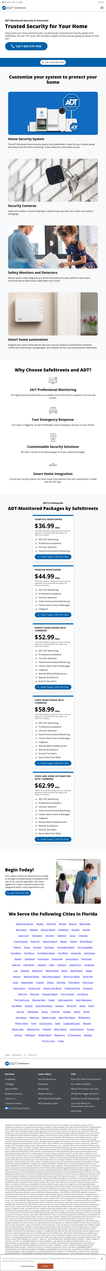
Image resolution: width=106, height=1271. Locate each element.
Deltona (17, 947)
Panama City (34, 988)
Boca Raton (21, 929)
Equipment (43, 1084)
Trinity (61, 1041)
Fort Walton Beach (46, 953)
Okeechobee (27, 982)
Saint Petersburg (84, 1000)
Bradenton (63, 929)
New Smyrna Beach (51, 976)
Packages (9, 1084)
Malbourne (59, 1035)
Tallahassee (32, 1011)
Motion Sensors (45, 1093)
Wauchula (34, 1017)
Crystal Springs (21, 941)
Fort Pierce (29, 953)
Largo (51, 965)
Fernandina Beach (65, 947)
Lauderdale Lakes (71, 1023)
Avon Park (51, 924)
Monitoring (43, 1088)
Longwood (89, 965)
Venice (86, 1011)
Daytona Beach (50, 941)
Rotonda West (39, 1000)
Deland (73, 941)
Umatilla (67, 1011)
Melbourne (37, 970)
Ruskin (52, 1000)
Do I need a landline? (81, 1084)
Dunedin (37, 947)
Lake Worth (28, 965)
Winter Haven (21, 1023)
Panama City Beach (52, 988)
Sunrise (90, 1029)
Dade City (35, 941)
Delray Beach (86, 941)
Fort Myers (16, 953)
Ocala (15, 982)
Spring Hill (71, 1006)
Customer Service (13, 1103)
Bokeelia (34, 929)
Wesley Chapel (49, 1017)
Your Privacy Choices (17, 1108)
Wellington (30, 1035)
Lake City (16, 965)
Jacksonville (57, 959)
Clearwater (37, 935)
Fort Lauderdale (85, 947)
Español (101, 2)
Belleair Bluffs (45, 1035)
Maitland (25, 970)
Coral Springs (45, 1023)
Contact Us (10, 1098)
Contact (16, 1255)
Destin (27, 947)
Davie (57, 1023)
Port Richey (82, 994)
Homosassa (43, 959)
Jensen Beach (72, 959)
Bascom (72, 924)
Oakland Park (33, 1029)
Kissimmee (86, 959)
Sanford (28, 1006)
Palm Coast (88, 982)
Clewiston (61, 935)
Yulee (33, 1023)
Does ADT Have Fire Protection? (86, 1079)
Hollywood (30, 959)
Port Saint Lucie (22, 1000)
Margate (87, 1023)
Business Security (13, 1093)
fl (25, 1055)
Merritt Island (52, 970)
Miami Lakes (18, 1029)
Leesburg (61, 965)
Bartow (62, 924)
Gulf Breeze (89, 953)
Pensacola (88, 988)
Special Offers (11, 1088)
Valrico (77, 1011)
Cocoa (72, 935)
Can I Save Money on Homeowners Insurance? (83, 1105)
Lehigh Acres (75, 965)
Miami (64, 970)
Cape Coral (23, 935)
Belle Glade (85, 924)
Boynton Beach (48, 929)
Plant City (22, 994)
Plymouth (34, 994)
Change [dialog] (20, 2)
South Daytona (77, 1029)
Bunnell (86, 929)
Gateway (88, 1035)
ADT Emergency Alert (48, 1103)
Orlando (40, 982)
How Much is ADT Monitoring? (85, 1098)
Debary (63, 941)
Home (7, 1055)
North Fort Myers (72, 976)
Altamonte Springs (24, 924)
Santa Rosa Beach (44, 1006)
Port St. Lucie (48, 1041)
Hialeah (18, 959)
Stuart (91, 1006)
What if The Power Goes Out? (85, 1088)
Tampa (44, 1011)
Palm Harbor (19, 988)
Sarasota (59, 1006)
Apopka (40, 924)
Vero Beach (21, 1017)
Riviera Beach (60, 1029)
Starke (82, 1006)
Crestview (82, 935)
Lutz (16, 970)
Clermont (49, 935)
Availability (10, 1079)
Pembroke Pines (72, 988)
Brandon (76, 929)
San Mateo (17, 1006)
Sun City (20, 1011)
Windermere (84, 1017)
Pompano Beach (50, 994)
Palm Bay (61, 982)
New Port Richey (31, 976)
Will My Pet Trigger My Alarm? (85, 1093)
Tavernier (55, 1011)
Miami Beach (76, 970)
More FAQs (76, 1111)
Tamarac (18, 1035)
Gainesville (76, 953)
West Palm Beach (67, 1017)
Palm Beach (74, 982)
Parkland (47, 1029)
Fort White (63, 953)
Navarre (17, 976)
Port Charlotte (67, 994)
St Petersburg (74, 1035)
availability (17, 1055)
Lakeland (41, 965)
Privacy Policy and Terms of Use (32, 1255)
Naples (89, 970)
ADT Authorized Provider (49, 1098)
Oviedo (50, 982)
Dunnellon (49, 947)
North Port (88, 976)
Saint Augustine (65, 1000)
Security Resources (47, 1079)
